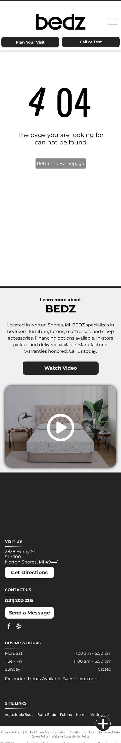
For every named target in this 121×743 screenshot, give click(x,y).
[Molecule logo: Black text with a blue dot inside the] (88, 216)
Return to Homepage (60, 163)
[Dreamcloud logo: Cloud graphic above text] (88, 189)
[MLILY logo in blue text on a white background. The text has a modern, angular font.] (33, 216)
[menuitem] (21, 714)
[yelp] (18, 627)
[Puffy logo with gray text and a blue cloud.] (88, 244)
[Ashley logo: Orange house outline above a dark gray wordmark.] (33, 189)
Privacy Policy (10, 732)
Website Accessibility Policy (71, 736)
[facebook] (9, 627)
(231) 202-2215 (19, 600)
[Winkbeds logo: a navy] (33, 271)
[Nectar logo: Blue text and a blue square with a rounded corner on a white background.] (33, 244)
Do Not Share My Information (45, 732)
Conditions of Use (82, 732)
